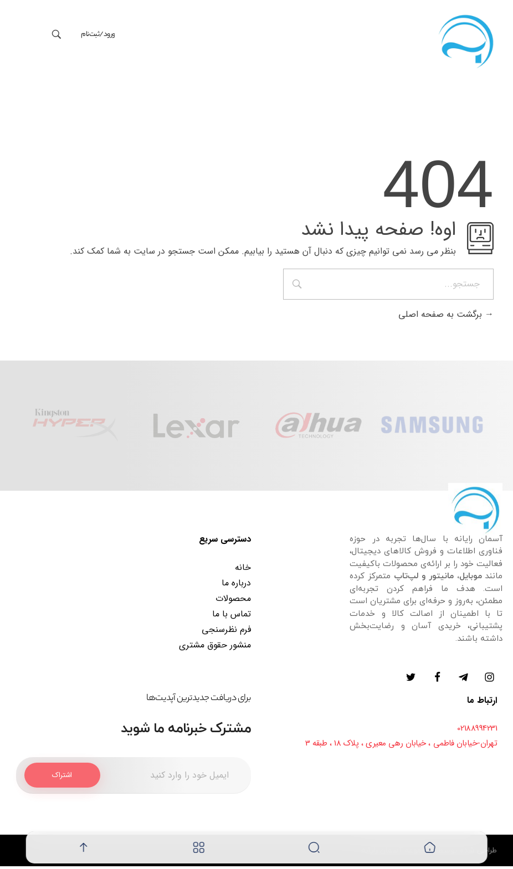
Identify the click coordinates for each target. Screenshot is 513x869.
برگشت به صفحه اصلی (446, 316)
